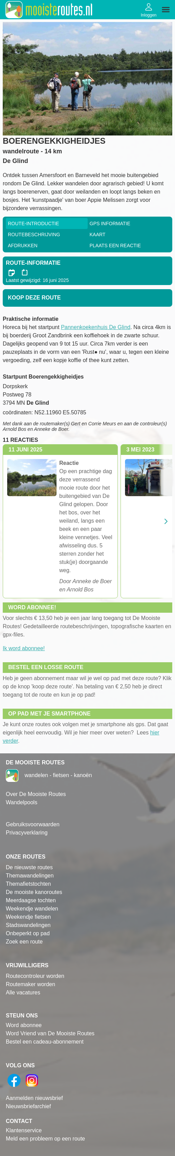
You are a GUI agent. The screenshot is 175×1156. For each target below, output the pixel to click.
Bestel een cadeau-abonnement (45, 1042)
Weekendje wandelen (32, 909)
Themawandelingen (30, 876)
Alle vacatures (23, 992)
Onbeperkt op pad (28, 933)
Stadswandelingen (28, 925)
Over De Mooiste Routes (36, 794)
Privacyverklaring (27, 833)
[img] (165, 9)
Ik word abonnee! (24, 648)
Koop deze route (34, 298)
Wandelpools (21, 802)
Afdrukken (22, 245)
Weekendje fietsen (28, 917)
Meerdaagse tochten (31, 900)
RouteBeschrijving (34, 234)
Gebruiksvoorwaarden (33, 824)
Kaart (97, 234)
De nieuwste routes (29, 867)
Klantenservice (24, 1130)
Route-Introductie (33, 223)
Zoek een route (24, 942)
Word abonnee (24, 1025)
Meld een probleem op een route (45, 1139)
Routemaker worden (30, 984)
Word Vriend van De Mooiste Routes (50, 1033)
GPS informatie (110, 223)
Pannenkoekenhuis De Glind (95, 327)
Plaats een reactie (115, 245)
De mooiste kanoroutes (34, 892)
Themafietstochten (28, 884)
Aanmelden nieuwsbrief (34, 1098)
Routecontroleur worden (35, 976)
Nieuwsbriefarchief (28, 1106)
